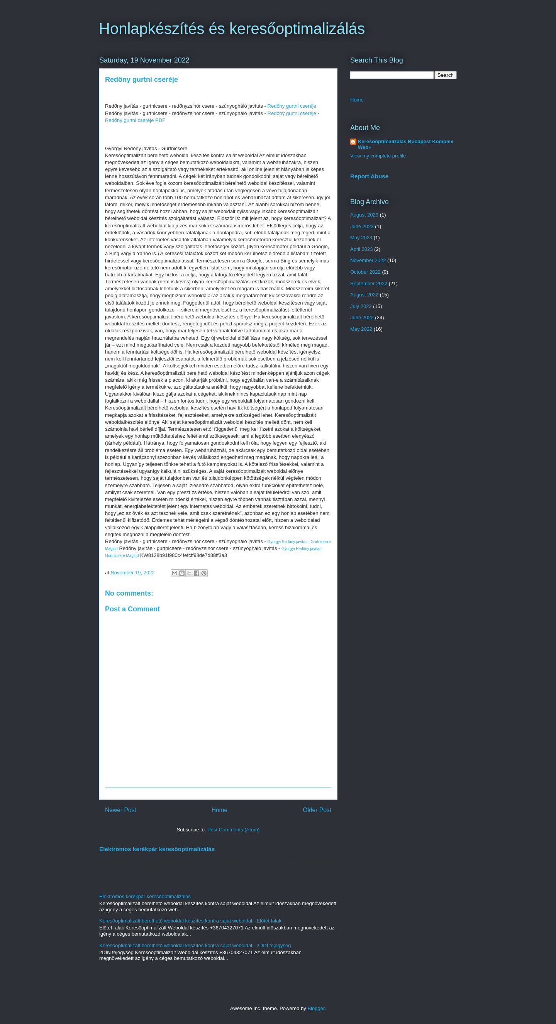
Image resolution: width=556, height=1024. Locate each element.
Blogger (315, 1008)
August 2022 (364, 295)
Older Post (317, 810)
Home (220, 810)
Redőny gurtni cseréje (292, 106)
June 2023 (362, 226)
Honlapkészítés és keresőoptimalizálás (232, 28)
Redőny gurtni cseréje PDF (135, 120)
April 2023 (361, 249)
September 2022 (368, 283)
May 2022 (361, 329)
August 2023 (364, 215)
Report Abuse (369, 176)
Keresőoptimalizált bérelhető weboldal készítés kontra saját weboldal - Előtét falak (190, 921)
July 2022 (361, 306)
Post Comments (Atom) (233, 830)
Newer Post (120, 810)
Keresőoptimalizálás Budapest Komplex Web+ (405, 144)
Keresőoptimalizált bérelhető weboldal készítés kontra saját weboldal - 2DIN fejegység (195, 945)
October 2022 (365, 272)
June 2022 (362, 317)
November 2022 (368, 260)
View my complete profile (378, 156)
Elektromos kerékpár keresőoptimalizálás (157, 849)
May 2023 (361, 237)
